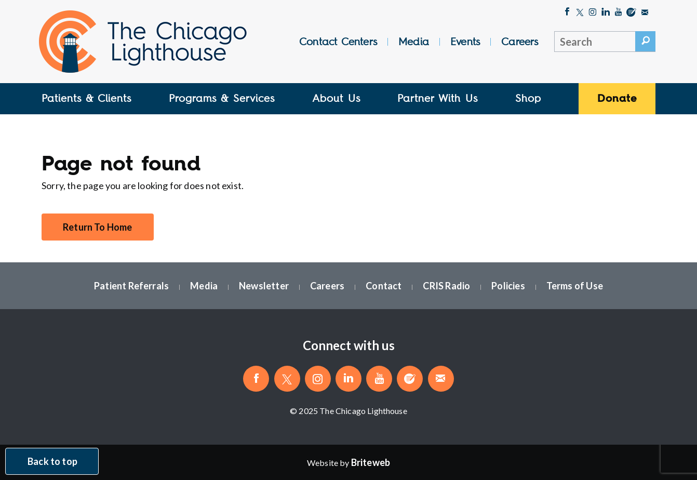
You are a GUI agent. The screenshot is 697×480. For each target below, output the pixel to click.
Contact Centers (338, 41)
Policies (508, 285)
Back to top (52, 461)
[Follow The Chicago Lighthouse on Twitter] (579, 13)
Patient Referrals (131, 285)
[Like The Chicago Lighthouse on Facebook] (567, 13)
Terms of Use (574, 285)
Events (465, 41)
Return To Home (97, 227)
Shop (528, 98)
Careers (519, 41)
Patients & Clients (86, 98)
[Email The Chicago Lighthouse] (644, 13)
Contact (383, 285)
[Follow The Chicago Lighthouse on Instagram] (592, 13)
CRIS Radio (446, 285)
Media (413, 41)
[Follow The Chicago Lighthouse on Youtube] (618, 13)
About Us (336, 98)
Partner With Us (437, 98)
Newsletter (264, 285)
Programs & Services (222, 98)
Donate (617, 98)
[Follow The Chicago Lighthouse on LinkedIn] (605, 13)
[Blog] (631, 13)
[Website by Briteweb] (370, 462)
